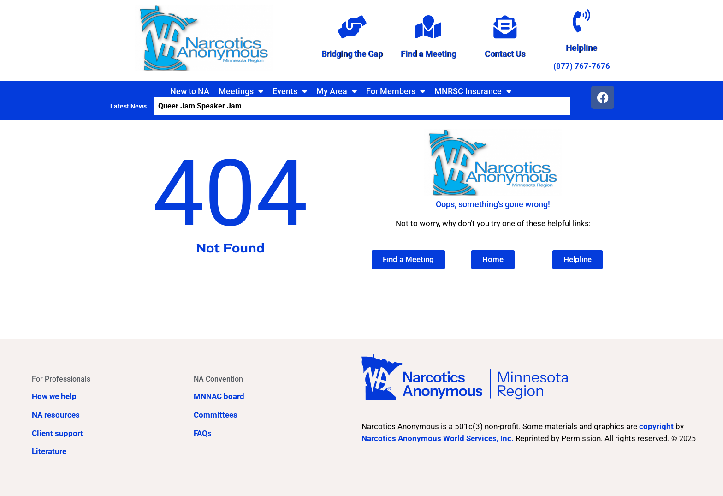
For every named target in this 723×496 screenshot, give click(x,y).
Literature (49, 451)
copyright (656, 426)
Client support (57, 433)
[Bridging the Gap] (351, 26)
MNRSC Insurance (472, 91)
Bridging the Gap (352, 54)
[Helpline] (581, 20)
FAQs (203, 433)
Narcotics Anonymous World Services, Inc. (438, 438)
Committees (215, 414)
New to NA (189, 91)
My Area (336, 91)
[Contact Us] (504, 26)
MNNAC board (219, 396)
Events (290, 91)
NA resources (56, 414)
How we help (54, 396)
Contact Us (505, 54)
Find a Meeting (428, 54)
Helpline (581, 48)
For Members (395, 91)
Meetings (241, 91)
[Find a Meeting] (428, 26)
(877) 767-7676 (581, 66)
